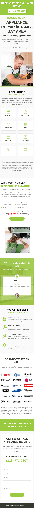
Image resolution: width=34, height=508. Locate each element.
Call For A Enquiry (17, 214)
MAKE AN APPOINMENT (17, 218)
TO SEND (17, 494)
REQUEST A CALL (17, 47)
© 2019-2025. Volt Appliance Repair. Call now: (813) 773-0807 (17, 505)
